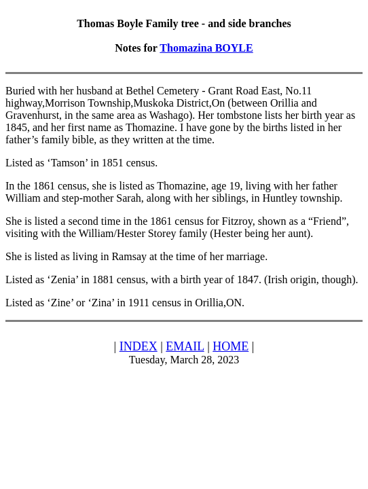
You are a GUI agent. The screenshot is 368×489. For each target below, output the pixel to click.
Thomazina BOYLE (206, 48)
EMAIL (185, 346)
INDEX (138, 346)
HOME (231, 346)
